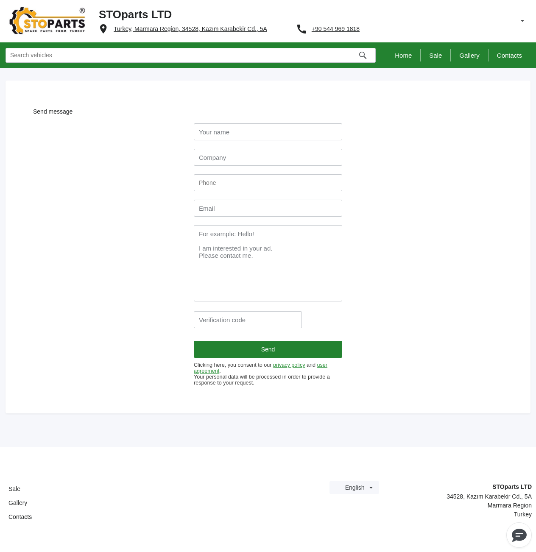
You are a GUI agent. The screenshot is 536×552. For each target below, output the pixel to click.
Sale (14, 488)
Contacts (20, 516)
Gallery (17, 502)
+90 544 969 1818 (336, 28)
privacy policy (289, 365)
